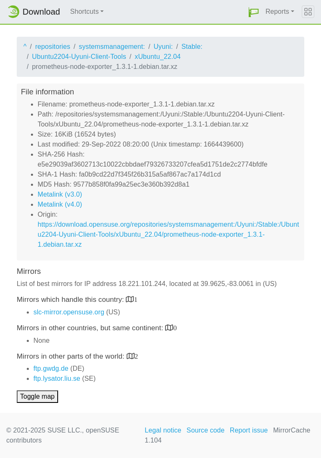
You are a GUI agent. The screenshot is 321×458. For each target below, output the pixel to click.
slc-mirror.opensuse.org (68, 312)
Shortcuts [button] (84, 11)
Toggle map (37, 396)
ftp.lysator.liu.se (56, 378)
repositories (52, 46)
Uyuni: (163, 46)
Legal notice (163, 430)
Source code (205, 430)
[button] (253, 11)
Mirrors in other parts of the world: (72, 356)
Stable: (192, 46)
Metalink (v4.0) (60, 204)
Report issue (249, 430)
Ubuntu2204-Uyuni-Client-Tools (79, 56)
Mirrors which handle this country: (71, 300)
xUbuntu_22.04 (158, 56)
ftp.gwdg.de (51, 368)
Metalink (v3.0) (60, 194)
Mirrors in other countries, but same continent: (91, 328)
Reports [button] (277, 11)
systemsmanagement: (112, 46)
